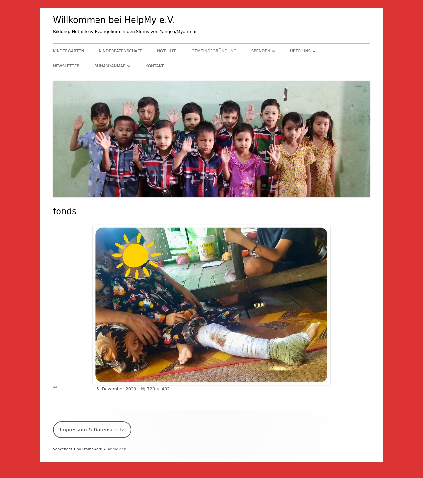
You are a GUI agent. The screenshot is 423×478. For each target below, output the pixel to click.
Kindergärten (68, 51)
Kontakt (154, 66)
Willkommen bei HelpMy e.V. (114, 20)
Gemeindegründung (214, 51)
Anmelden (117, 449)
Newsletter (66, 66)
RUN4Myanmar (110, 66)
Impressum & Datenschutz (92, 429)
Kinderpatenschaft (120, 51)
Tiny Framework (87, 449)
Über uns (300, 51)
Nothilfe (166, 51)
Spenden (260, 51)
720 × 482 (158, 388)
